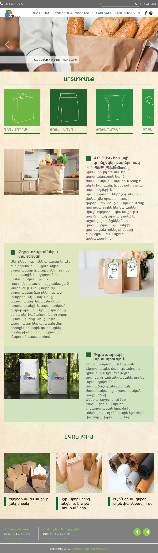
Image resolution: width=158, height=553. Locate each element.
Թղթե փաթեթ (61, 129)
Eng (153, 3)
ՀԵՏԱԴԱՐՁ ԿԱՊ (127, 13)
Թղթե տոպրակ (16, 129)
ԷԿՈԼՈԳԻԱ (104, 13)
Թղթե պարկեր (108, 129)
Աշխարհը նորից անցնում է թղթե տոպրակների (75, 503)
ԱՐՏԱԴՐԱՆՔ (63, 13)
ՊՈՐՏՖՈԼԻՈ (84, 13)
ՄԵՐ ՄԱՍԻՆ (41, 13)
